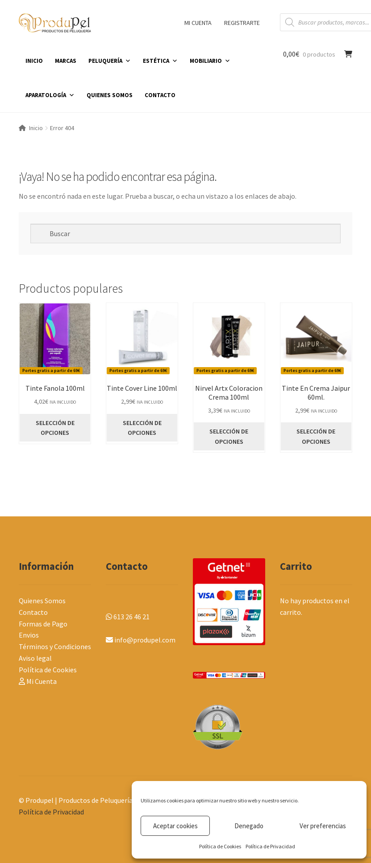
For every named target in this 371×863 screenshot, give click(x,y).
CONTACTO (160, 95)
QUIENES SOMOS (110, 95)
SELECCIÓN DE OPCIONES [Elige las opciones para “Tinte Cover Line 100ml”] (142, 428)
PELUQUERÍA (109, 61)
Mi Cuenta (38, 681)
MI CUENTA (198, 23)
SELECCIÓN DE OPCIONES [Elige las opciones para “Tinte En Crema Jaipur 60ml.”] (315, 436)
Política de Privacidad (270, 846)
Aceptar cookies (175, 826)
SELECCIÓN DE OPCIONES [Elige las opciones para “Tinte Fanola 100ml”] (55, 428)
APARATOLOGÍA (50, 95)
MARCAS (65, 61)
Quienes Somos (42, 600)
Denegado (248, 826)
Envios (29, 634)
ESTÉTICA (160, 61)
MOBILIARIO (210, 61)
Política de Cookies (220, 846)
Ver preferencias (323, 826)
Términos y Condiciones (55, 646)
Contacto (33, 612)
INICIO (34, 61)
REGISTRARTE (242, 23)
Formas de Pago (43, 623)
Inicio (36, 128)
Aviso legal (35, 658)
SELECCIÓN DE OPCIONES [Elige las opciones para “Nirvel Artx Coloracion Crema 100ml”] (228, 436)
